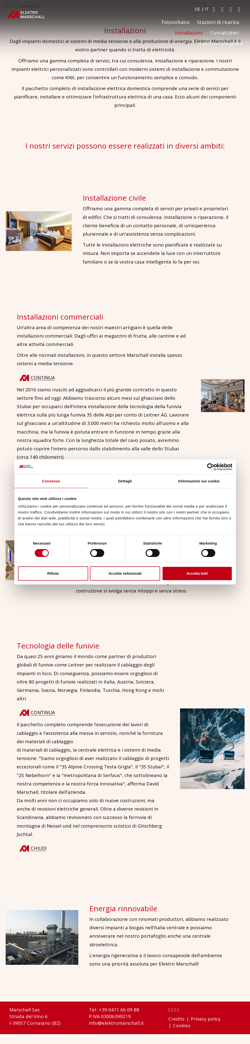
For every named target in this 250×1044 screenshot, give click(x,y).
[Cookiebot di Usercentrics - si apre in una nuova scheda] (210, 467)
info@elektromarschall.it (116, 1023)
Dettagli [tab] (125, 481)
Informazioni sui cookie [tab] (199, 481)
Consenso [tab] (51, 481)
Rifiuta (53, 573)
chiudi (39, 848)
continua (43, 377)
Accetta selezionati (125, 573)
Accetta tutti (197, 573)
